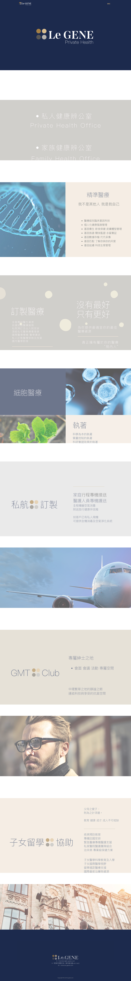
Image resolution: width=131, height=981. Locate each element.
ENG (108, 4)
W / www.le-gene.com (65, 966)
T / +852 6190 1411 (65, 960)
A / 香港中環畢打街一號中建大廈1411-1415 (65, 964)
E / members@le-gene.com (65, 962)
